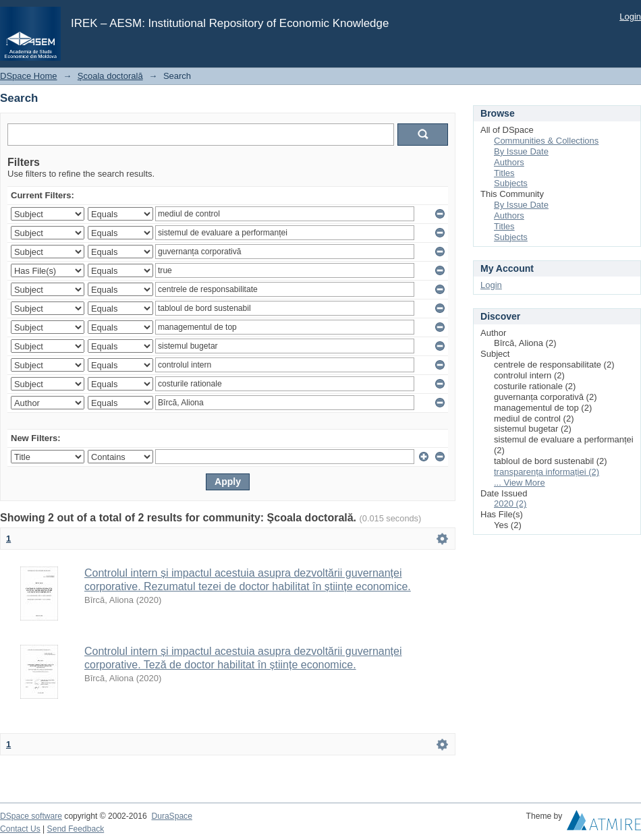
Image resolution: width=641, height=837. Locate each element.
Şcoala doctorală (110, 76)
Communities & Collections (546, 141)
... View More (519, 483)
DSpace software (31, 816)
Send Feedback (76, 829)
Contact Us (20, 829)
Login (630, 16)
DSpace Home (28, 76)
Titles (504, 173)
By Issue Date (521, 151)
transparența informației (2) (546, 472)
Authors (509, 162)
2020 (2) (510, 503)
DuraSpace (171, 816)
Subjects (511, 183)
